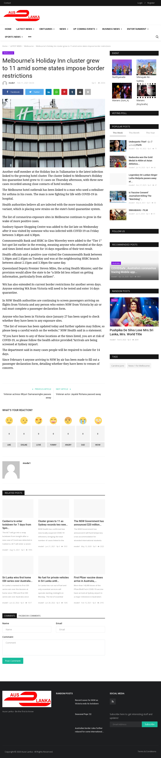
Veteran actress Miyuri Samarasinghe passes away (27, 396)
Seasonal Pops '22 (83, 714)
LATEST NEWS (16, 46)
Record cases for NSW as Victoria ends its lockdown (87, 702)
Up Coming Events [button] (85, 28)
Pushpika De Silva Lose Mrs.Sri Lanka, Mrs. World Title (131, 332)
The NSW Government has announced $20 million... (89, 523)
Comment (7, 636)
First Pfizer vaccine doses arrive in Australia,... (88, 579)
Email (59, 623)
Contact (7, 3)
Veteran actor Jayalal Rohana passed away (78, 394)
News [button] (64, 28)
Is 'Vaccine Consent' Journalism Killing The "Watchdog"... (140, 195)
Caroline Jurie (117, 365)
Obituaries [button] (47, 28)
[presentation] (147, 302)
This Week (118, 132)
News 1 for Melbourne (139, 365)
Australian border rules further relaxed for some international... (89, 730)
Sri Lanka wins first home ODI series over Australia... (17, 579)
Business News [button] (112, 28)
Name (5, 623)
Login (140, 3)
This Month (134, 132)
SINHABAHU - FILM (138, 210)
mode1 (8, 83)
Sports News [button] (14, 36)
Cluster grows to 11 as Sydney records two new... (53, 523)
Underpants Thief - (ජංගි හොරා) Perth (140, 143)
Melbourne (29, 46)
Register (151, 3)
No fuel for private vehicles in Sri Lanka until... (53, 579)
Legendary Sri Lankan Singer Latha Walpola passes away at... (143, 178)
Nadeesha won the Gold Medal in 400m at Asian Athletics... (141, 160)
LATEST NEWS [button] (25, 28)
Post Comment (13, 660)
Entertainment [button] (138, 28)
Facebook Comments (35, 615)
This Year (150, 132)
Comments (11, 615)
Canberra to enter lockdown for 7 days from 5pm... (16, 525)
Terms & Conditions (147, 751)
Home (8, 28)
